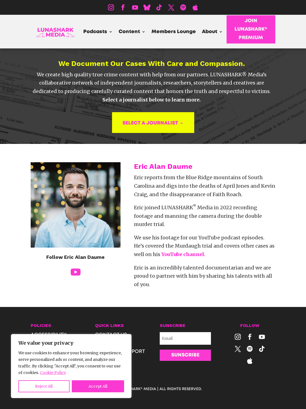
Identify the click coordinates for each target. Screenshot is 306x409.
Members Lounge (173, 32)
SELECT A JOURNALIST (150, 123)
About (209, 32)
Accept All (97, 386)
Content (129, 32)
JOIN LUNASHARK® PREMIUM (250, 29)
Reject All (44, 386)
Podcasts (95, 32)
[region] (71, 366)
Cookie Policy (53, 372)
